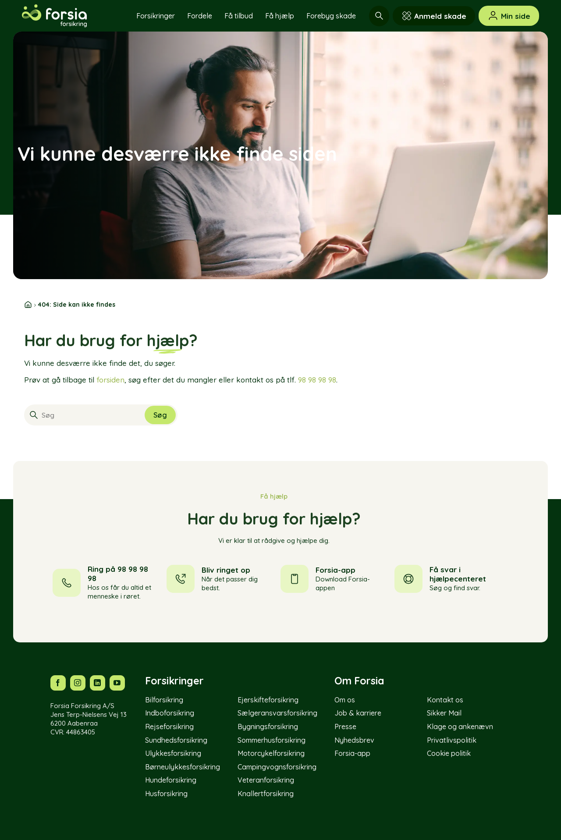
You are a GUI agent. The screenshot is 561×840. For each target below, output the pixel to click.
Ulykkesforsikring (173, 753)
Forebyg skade (331, 15)
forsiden (110, 379)
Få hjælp (279, 15)
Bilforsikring (164, 699)
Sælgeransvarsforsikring (277, 713)
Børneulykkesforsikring (182, 766)
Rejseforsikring (169, 726)
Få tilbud (238, 15)
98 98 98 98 (317, 379)
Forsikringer (155, 15)
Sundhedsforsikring (176, 740)
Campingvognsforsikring (277, 766)
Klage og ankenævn (460, 726)
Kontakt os (445, 699)
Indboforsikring (169, 713)
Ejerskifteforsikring (268, 699)
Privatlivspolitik (451, 740)
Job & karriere (357, 713)
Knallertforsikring (266, 793)
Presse (345, 726)
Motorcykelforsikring (271, 753)
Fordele (199, 15)
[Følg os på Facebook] (58, 683)
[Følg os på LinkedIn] (97, 683)
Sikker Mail (444, 713)
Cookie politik (449, 753)
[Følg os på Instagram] (77, 683)
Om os (344, 699)
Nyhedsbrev (354, 740)
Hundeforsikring (170, 780)
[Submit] (160, 415)
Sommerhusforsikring (271, 740)
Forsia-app (352, 753)
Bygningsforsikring (268, 726)
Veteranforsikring (266, 780)
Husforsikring (166, 793)
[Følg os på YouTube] (117, 683)
